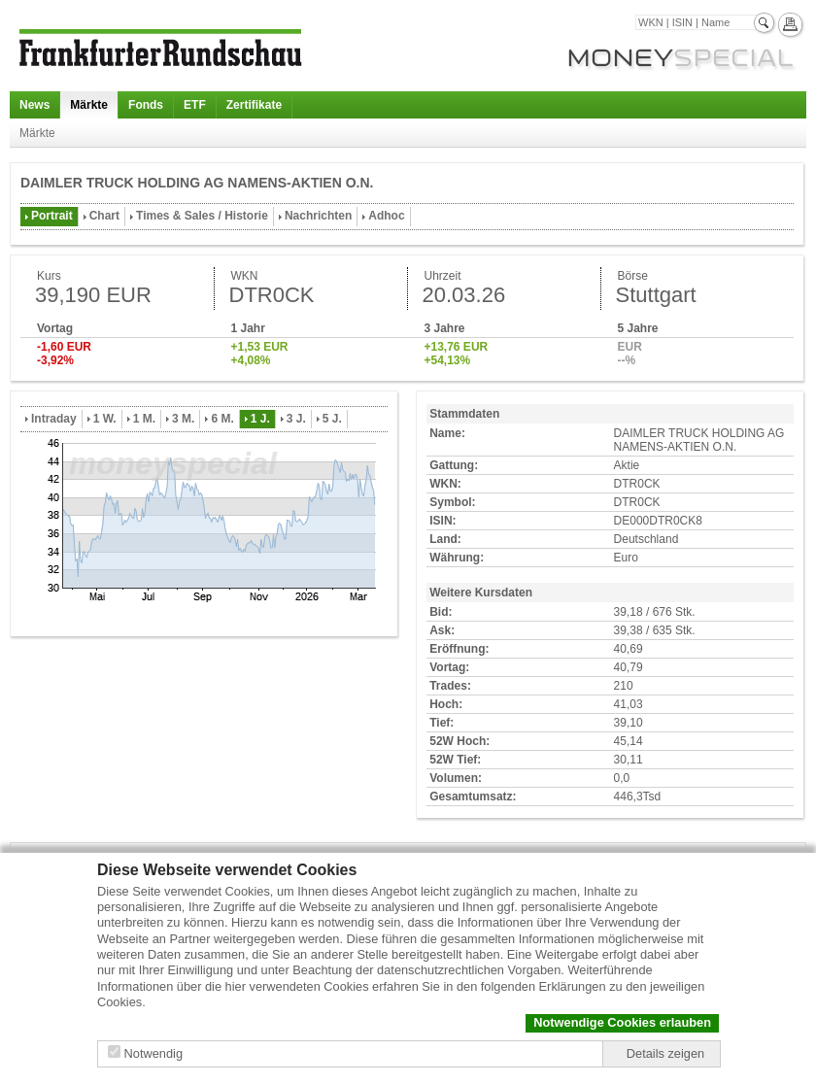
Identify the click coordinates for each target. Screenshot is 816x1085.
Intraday (54, 418)
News (34, 105)
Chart (104, 215)
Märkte (89, 105)
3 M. (183, 418)
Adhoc (386, 215)
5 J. (332, 418)
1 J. (260, 418)
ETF (195, 105)
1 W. (105, 418)
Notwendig (153, 1053)
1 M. (144, 418)
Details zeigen (665, 1053)
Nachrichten (318, 215)
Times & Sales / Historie (202, 215)
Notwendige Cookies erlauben (622, 1022)
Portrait (52, 215)
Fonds (145, 105)
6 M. (222, 418)
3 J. (296, 418)
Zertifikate (254, 105)
